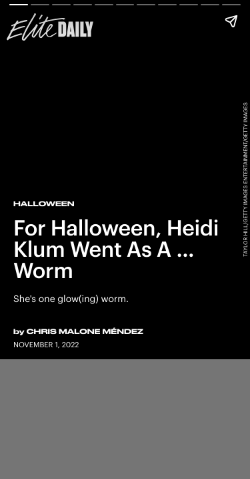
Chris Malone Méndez (85, 331)
